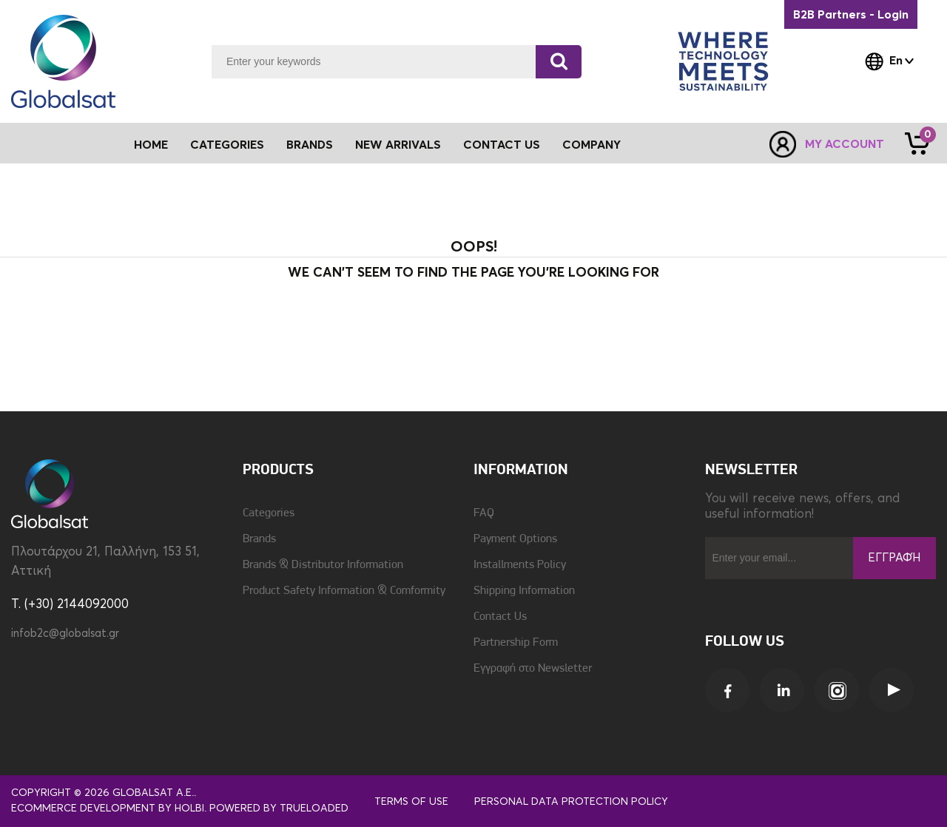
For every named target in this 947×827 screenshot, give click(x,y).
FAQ (484, 513)
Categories (268, 513)
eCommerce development (83, 808)
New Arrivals (398, 145)
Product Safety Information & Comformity (344, 591)
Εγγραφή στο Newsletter (533, 669)
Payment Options (515, 539)
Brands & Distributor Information (323, 565)
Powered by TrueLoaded (278, 808)
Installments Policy (520, 565)
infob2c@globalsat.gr (65, 633)
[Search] (559, 61)
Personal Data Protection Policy (571, 802)
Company (591, 145)
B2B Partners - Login (851, 15)
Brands (309, 145)
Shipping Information (524, 591)
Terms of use (411, 802)
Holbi (189, 808)
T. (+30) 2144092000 (70, 604)
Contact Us (501, 145)
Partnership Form (516, 643)
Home (151, 145)
